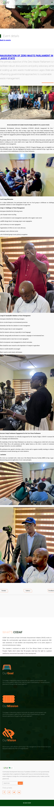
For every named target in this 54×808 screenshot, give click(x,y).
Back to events (5, 40)
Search (20, 783)
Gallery (28, 590)
